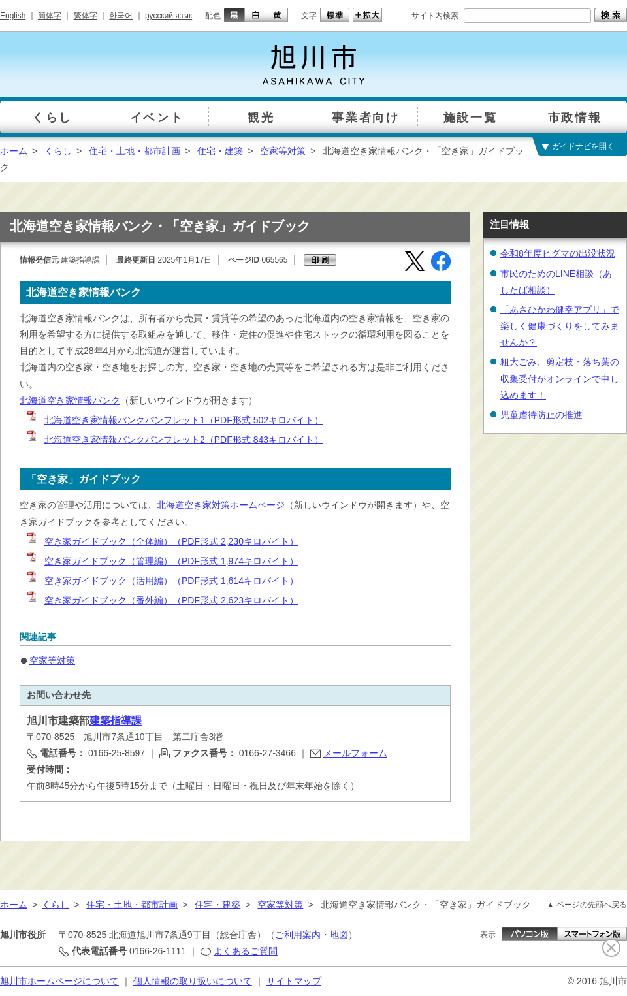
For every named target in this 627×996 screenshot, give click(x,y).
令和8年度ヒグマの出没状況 (557, 253)
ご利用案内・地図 (311, 934)
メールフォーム (355, 753)
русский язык (168, 15)
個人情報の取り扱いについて (192, 981)
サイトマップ (293, 981)
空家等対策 (283, 151)
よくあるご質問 (246, 951)
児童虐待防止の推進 (541, 415)
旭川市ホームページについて (59, 981)
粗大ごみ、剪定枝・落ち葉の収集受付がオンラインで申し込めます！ (559, 378)
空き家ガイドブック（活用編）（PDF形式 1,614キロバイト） (161, 580)
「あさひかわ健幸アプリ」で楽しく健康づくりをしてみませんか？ (559, 325)
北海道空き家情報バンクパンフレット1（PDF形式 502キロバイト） (174, 420)
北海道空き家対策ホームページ (221, 505)
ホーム (13, 151)
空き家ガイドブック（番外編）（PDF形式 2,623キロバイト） (161, 600)
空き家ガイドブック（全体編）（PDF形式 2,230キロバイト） (161, 541)
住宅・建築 (220, 151)
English (12, 15)
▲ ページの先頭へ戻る (587, 904)
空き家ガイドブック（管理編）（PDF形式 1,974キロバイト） (161, 561)
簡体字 (49, 15)
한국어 (121, 15)
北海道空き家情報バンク (70, 400)
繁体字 (85, 15)
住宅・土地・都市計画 (134, 151)
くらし (58, 151)
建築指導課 (115, 720)
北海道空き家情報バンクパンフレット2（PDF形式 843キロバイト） (174, 439)
